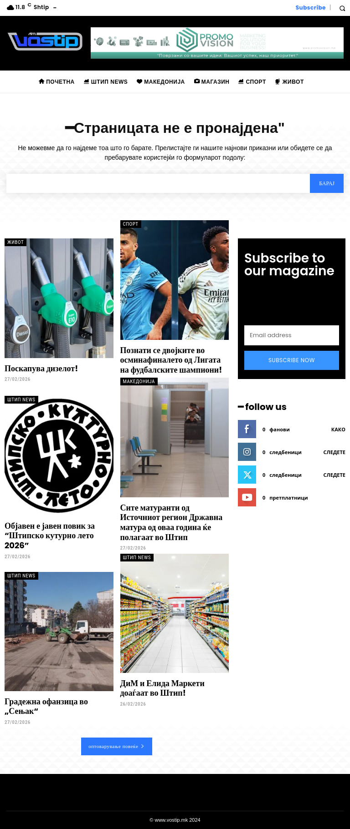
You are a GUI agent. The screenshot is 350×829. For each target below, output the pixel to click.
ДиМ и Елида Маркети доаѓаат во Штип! (162, 688)
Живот (15, 242)
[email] (291, 335)
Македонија (139, 381)
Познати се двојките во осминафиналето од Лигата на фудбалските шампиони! (171, 359)
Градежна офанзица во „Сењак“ (46, 706)
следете (334, 452)
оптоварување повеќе (116, 746)
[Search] (327, 183)
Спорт (131, 224)
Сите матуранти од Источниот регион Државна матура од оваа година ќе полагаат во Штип (171, 522)
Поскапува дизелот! (41, 368)
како (338, 429)
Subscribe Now (291, 360)
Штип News (21, 400)
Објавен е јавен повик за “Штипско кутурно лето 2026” (50, 535)
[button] (342, 8)
